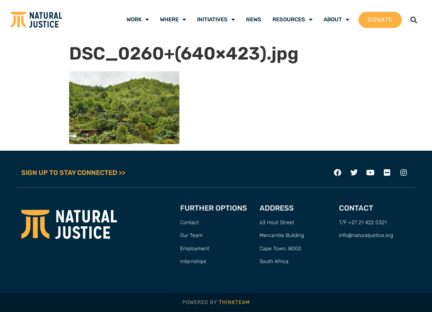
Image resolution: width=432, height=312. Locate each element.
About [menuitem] (336, 19)
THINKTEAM (234, 302)
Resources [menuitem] (292, 19)
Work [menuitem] (137, 19)
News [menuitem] (253, 19)
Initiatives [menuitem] (216, 19)
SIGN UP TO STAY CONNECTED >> (73, 173)
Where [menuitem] (173, 19)
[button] (413, 20)
